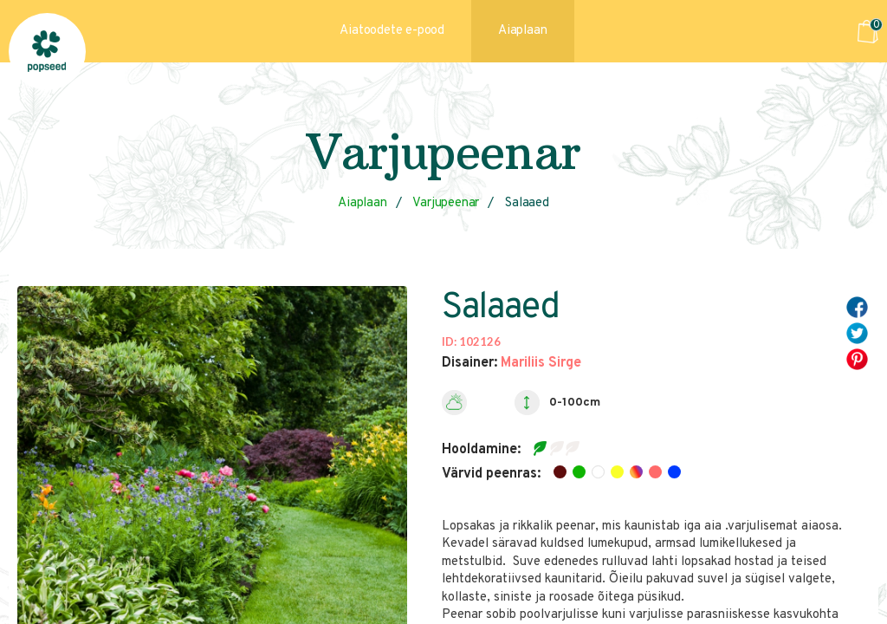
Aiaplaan (522, 31)
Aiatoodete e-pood (392, 31)
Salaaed (527, 203)
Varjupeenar (445, 203)
